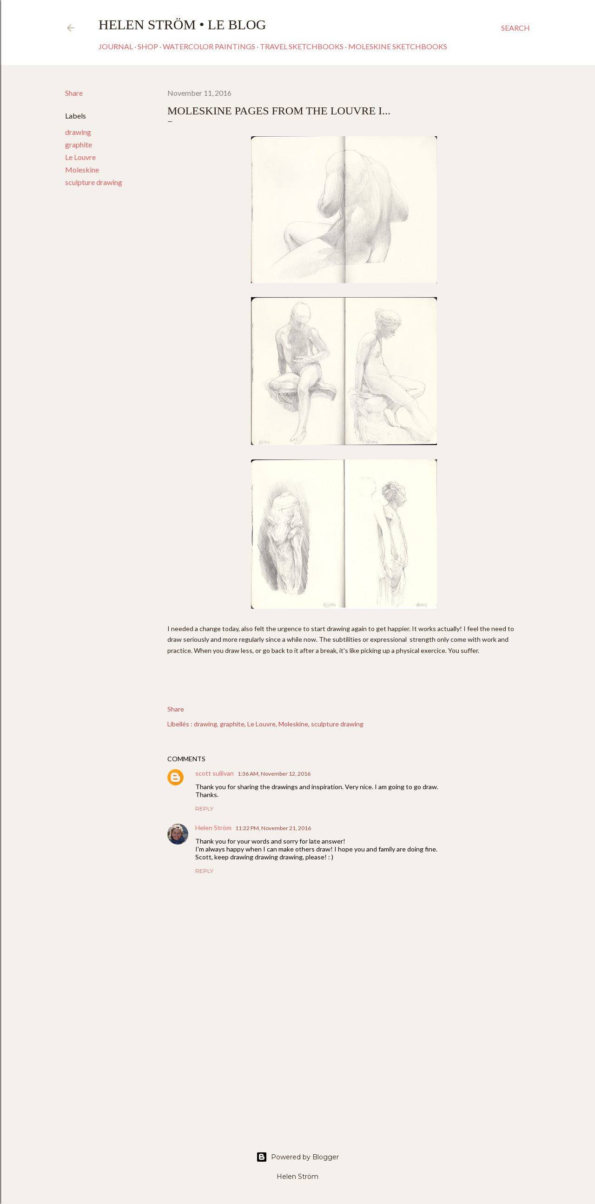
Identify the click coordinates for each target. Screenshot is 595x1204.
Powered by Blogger (297, 1157)
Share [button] (74, 92)
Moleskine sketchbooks (397, 46)
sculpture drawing (93, 182)
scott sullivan (214, 773)
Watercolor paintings (209, 46)
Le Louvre (80, 157)
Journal (116, 46)
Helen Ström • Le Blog (182, 24)
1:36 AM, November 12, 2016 (274, 773)
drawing (78, 131)
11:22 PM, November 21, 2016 (273, 828)
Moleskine (82, 169)
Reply (204, 808)
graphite (78, 144)
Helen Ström (213, 827)
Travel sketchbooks (302, 46)
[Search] (515, 28)
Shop (148, 46)
